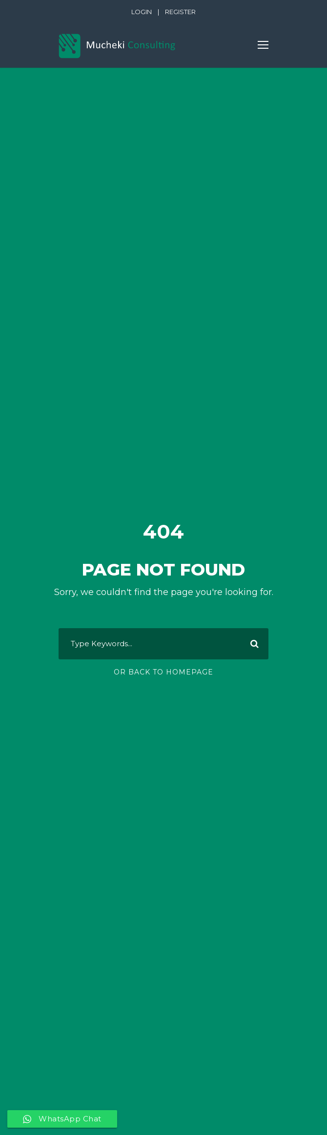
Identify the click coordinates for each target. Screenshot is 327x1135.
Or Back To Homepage (163, 672)
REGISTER (180, 12)
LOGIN (141, 12)
